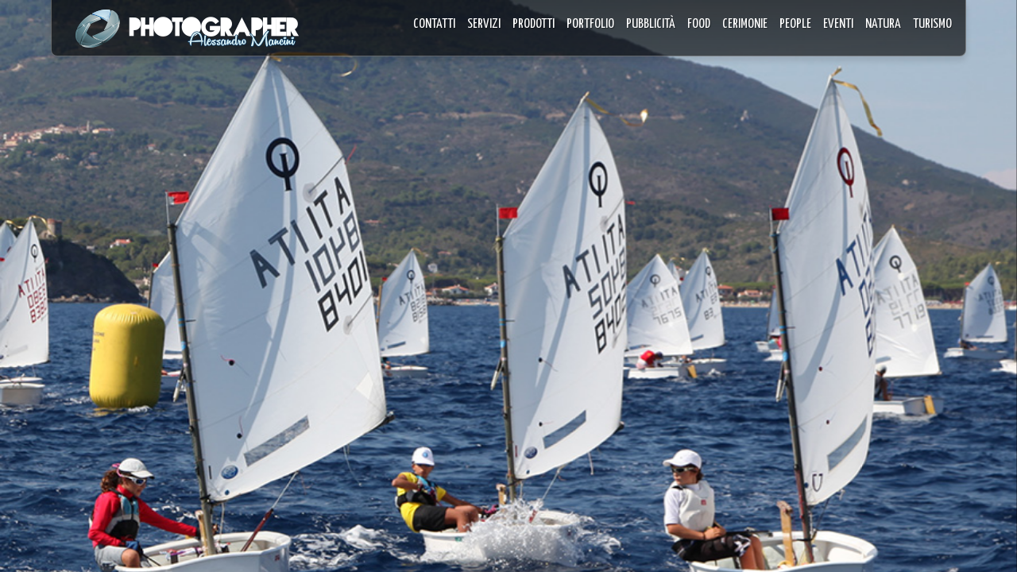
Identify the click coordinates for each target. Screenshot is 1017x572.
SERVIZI (484, 24)
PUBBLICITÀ (650, 24)
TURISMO (932, 24)
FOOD (698, 24)
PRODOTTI (533, 24)
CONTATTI (434, 24)
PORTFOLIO (590, 24)
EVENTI (838, 24)
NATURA (883, 24)
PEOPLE (795, 24)
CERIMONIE (745, 24)
